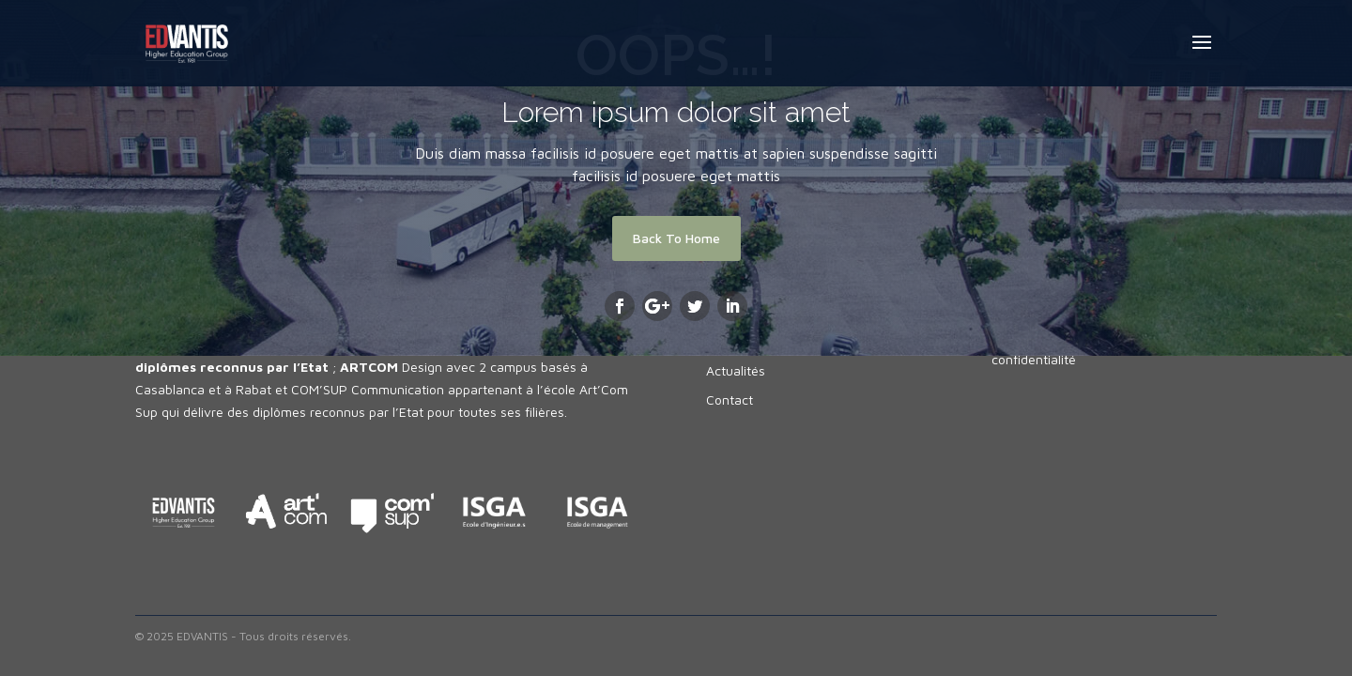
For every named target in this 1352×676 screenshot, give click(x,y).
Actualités (735, 370)
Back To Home (676, 238)
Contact (729, 399)
